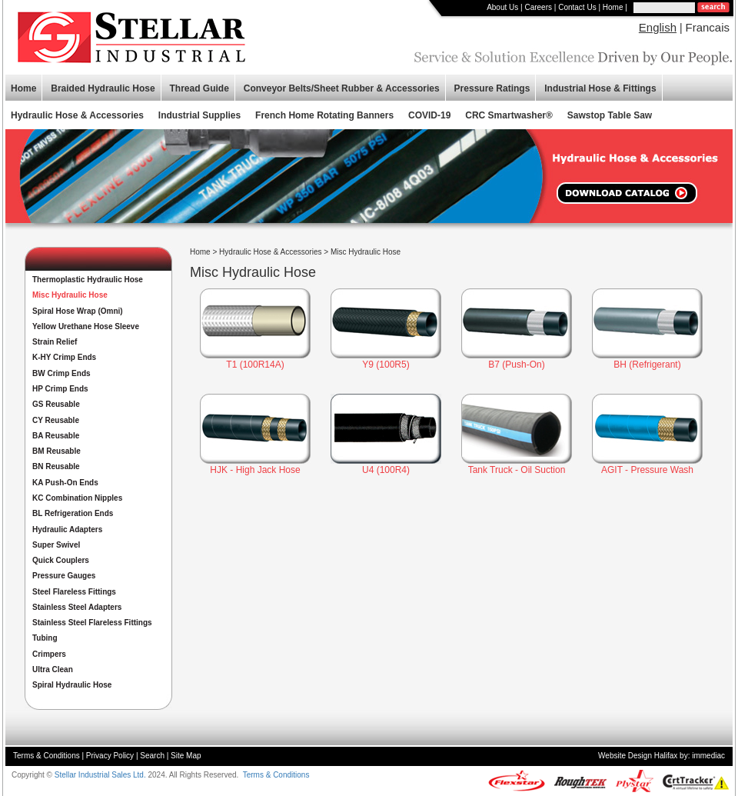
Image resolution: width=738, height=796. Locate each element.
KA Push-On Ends (65, 482)
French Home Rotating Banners (324, 115)
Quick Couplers (60, 560)
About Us (502, 7)
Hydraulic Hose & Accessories (270, 252)
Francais (707, 27)
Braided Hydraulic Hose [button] (103, 88)
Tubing (45, 638)
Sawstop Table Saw (609, 115)
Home (613, 7)
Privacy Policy (110, 755)
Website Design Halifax (637, 755)
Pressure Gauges (63, 575)
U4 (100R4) (386, 470)
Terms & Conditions (46, 755)
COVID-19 (429, 115)
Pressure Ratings (492, 88)
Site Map (186, 755)
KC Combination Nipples (77, 498)
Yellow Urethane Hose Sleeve (85, 326)
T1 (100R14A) (255, 364)
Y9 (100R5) (385, 364)
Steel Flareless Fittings (74, 592)
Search (152, 755)
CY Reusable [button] (55, 420)
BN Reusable (56, 466)
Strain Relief (54, 342)
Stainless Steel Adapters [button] (76, 607)
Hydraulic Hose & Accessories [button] (77, 115)
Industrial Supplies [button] (199, 115)
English (657, 27)
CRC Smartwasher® (509, 115)
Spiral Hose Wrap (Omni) (77, 311)
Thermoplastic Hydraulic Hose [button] (87, 279)
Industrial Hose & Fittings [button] (600, 88)
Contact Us (577, 7)
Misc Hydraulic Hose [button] (70, 295)
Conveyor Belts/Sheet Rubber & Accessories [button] (342, 88)
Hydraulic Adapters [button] (67, 529)
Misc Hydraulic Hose (366, 252)
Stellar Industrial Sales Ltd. (100, 775)
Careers (538, 7)
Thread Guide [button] (199, 88)
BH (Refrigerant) (646, 364)
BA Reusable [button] (55, 435)
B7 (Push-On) (516, 364)
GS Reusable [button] (56, 404)
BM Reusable (56, 451)
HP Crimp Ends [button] (60, 389)
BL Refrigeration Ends (72, 513)
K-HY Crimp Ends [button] (64, 357)
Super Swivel (56, 545)
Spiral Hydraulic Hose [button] (71, 685)
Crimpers (49, 654)
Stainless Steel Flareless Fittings (92, 622)
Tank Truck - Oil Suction (517, 470)
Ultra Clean (52, 669)
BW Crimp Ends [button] (61, 373)
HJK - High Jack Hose (255, 470)
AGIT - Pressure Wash (647, 470)
